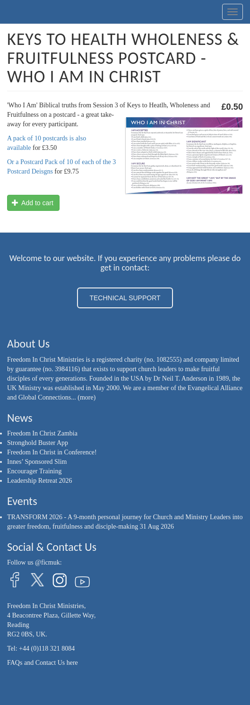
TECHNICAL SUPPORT (124, 298)
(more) (86, 397)
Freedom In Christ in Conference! (52, 452)
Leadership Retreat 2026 (39, 480)
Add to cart (32, 203)
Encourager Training (34, 471)
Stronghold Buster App (37, 442)
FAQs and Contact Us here (42, 662)
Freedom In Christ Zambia (42, 433)
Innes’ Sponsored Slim (37, 461)
